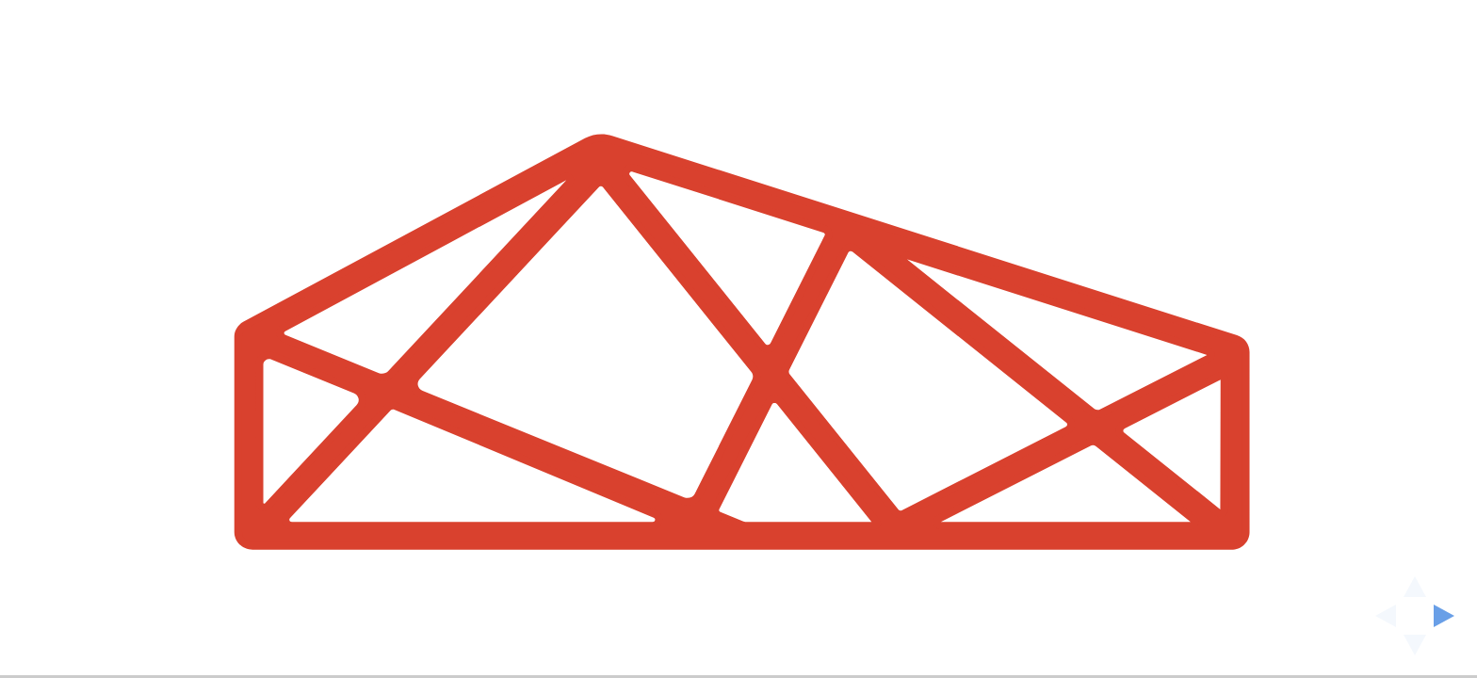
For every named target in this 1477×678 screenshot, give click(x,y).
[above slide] (1415, 581)
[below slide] (1415, 651)
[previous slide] (1380, 616)
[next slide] (1450, 616)
